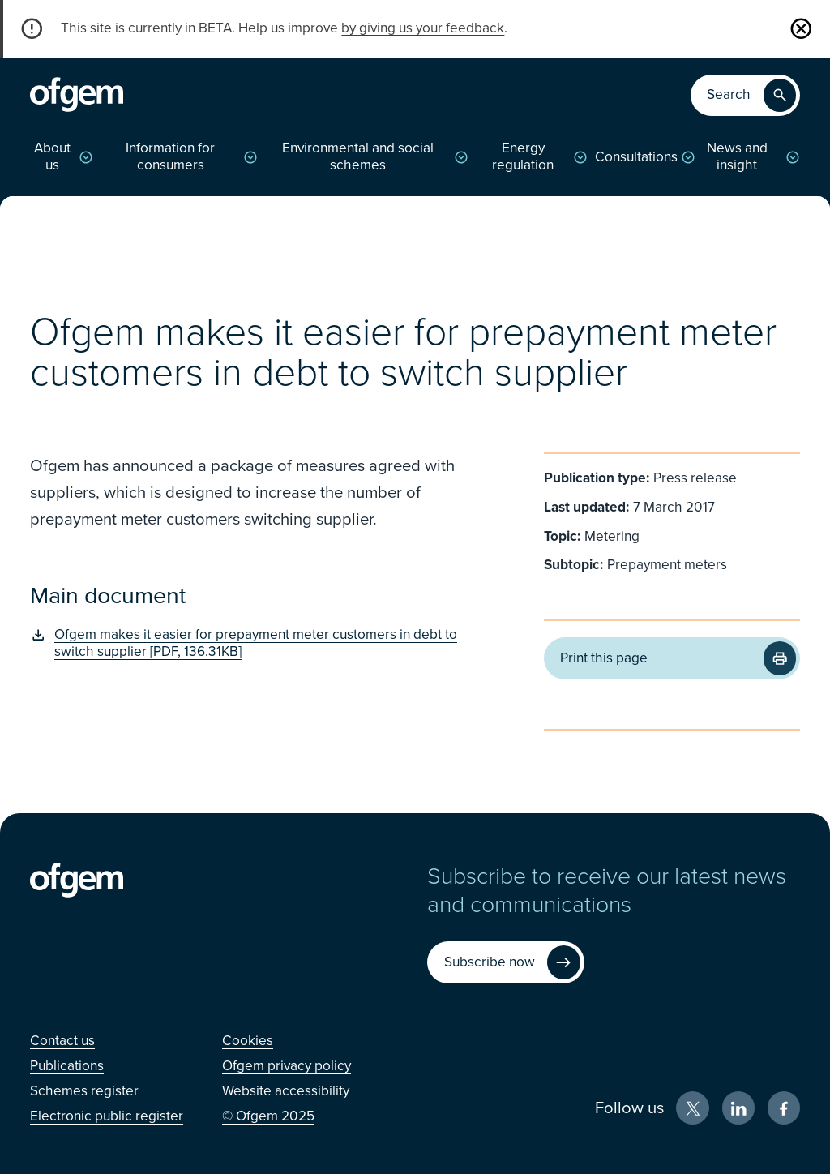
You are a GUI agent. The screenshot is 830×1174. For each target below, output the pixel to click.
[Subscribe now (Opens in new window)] (505, 962)
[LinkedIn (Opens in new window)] (738, 1108)
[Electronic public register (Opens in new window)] (106, 1116)
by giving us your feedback (422, 27)
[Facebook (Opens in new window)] (784, 1108)
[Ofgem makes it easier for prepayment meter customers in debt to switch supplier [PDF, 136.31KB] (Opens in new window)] (255, 643)
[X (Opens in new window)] (692, 1108)
